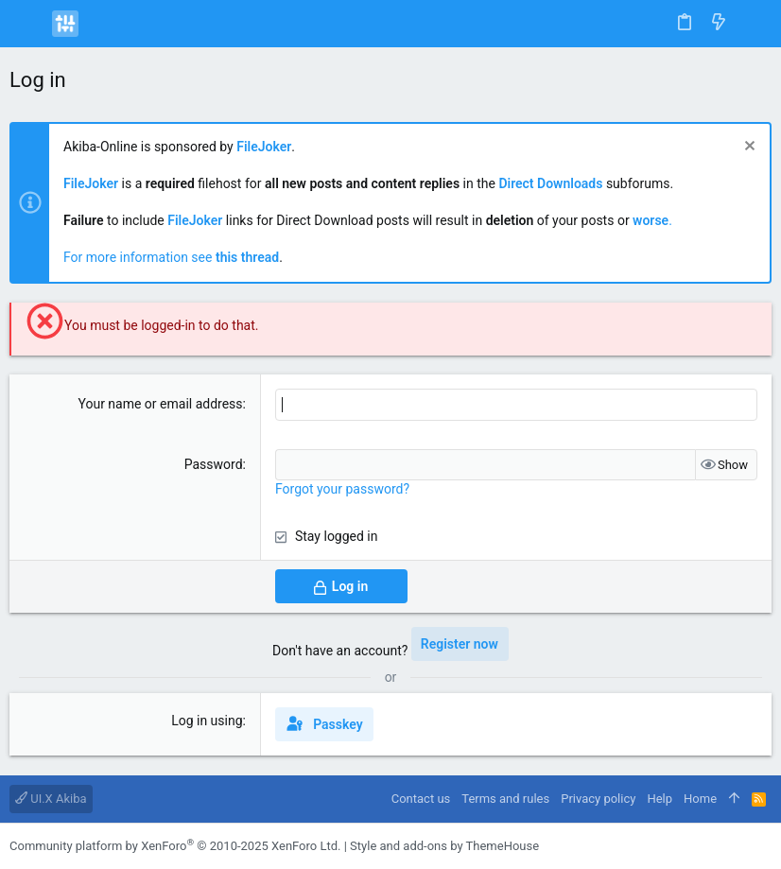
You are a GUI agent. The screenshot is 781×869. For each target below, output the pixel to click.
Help (659, 798)
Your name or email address (160, 403)
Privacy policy (598, 798)
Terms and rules (505, 798)
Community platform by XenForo (174, 846)
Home (700, 798)
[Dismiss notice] (747, 148)
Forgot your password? (342, 488)
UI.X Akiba (51, 798)
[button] (28, 24)
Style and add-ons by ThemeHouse (444, 846)
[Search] (753, 24)
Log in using (206, 720)
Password (213, 464)
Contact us (421, 798)
